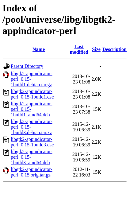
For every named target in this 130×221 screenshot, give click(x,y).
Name (38, 49)
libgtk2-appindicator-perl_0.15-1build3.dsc (32, 142)
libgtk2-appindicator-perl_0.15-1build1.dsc (32, 94)
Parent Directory (27, 66)
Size (96, 49)
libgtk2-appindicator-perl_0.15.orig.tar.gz (31, 172)
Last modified (79, 49)
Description (114, 49)
